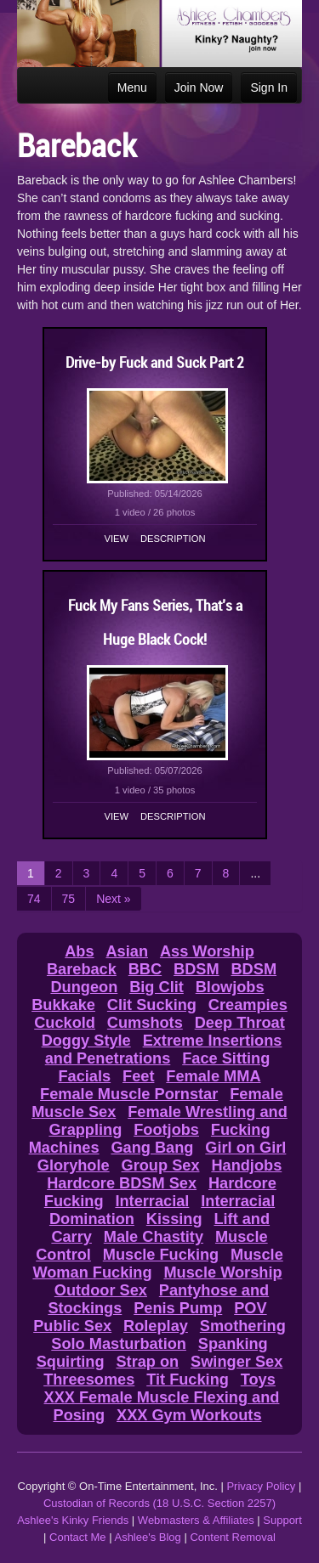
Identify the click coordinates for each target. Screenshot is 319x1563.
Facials (84, 1076)
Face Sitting (226, 1058)
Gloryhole (73, 1165)
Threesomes (88, 1379)
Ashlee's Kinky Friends (72, 1520)
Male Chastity (153, 1236)
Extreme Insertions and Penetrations (163, 1049)
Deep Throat (240, 1022)
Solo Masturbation (118, 1343)
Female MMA (213, 1076)
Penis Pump (178, 1308)
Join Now (199, 87)
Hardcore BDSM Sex (122, 1183)
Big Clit (156, 987)
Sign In (269, 87)
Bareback (82, 969)
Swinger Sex (236, 1361)
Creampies (248, 1004)
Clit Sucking (152, 1004)
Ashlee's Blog (147, 1537)
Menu (132, 87)
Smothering (243, 1326)
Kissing (174, 1218)
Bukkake (63, 1004)
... (255, 873)
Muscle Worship (222, 1272)
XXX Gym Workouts (189, 1415)
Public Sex (72, 1326)
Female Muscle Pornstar (129, 1094)
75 (69, 899)
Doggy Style (86, 1040)
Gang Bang (152, 1147)
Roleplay (155, 1326)
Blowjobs (230, 987)
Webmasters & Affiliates (196, 1520)
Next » (113, 899)
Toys (258, 1379)
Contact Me (77, 1537)
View (117, 538)
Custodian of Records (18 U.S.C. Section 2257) (159, 1503)
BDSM (196, 969)
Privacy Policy (260, 1486)
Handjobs (246, 1165)
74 (34, 899)
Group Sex (161, 1165)
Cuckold (64, 1022)
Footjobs (166, 1129)
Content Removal (232, 1537)
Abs (79, 951)
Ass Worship (207, 951)
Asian (126, 951)
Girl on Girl (245, 1147)
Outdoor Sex (100, 1290)
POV (250, 1308)
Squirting (71, 1361)
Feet (138, 1076)
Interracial (152, 1201)
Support (282, 1520)
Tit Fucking (187, 1379)
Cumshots (145, 1022)
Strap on (147, 1361)
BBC (145, 969)
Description (172, 538)
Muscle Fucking (161, 1254)
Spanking (233, 1343)
